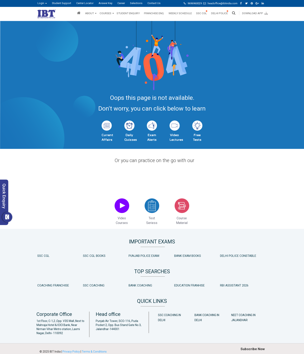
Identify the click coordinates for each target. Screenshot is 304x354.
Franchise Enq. (154, 13)
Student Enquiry (128, 13)
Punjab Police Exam (144, 254)
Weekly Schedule (180, 13)
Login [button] (42, 3)
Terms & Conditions (94, 350)
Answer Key (105, 3)
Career (121, 3)
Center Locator (84, 3)
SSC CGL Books (94, 254)
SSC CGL (201, 13)
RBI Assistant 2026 (234, 284)
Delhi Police (219, 13)
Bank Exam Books (187, 254)
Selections (136, 3)
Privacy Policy (71, 350)
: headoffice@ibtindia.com (220, 3)
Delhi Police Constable (238, 254)
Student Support (61, 3)
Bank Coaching (140, 284)
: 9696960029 (193, 3)
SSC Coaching (93, 284)
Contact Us (153, 3)
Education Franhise (189, 284)
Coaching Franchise (53, 284)
